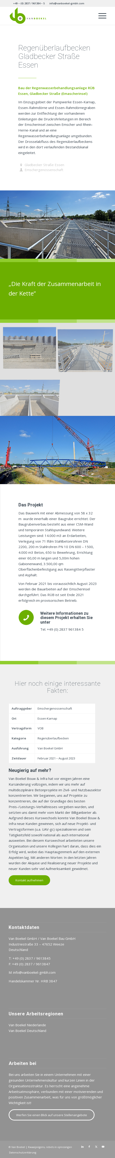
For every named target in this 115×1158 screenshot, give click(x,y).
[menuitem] (29, 3)
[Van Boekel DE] (48, 16)
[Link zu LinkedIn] (82, 1146)
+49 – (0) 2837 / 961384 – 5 (29, 3)
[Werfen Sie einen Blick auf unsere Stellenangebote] (52, 1115)
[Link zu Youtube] (103, 1146)
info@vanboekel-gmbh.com (66, 3)
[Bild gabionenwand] (31, 348)
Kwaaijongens (36, 1147)
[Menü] (100, 16)
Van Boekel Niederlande (27, 1025)
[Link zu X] (96, 1146)
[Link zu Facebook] (89, 1146)
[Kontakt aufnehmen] (29, 880)
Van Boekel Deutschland (27, 1030)
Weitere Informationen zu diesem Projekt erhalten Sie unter (66, 618)
